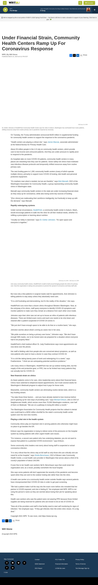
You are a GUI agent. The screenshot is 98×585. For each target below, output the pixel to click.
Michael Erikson (60, 400)
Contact (37, 559)
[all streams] (95, 10)
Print (85, 55)
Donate (90, 3)
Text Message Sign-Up (82, 568)
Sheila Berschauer (42, 455)
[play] (5, 10)
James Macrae (53, 142)
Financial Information (61, 564)
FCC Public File (60, 559)
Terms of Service (81, 564)
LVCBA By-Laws (60, 568)
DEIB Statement (40, 564)
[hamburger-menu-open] (5, 3)
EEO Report (38, 568)
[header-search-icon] (80, 3)
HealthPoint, (38, 210)
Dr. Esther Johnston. (48, 220)
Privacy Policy (80, 559)
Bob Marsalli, (63, 181)
